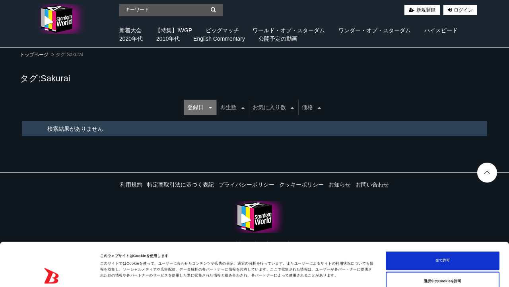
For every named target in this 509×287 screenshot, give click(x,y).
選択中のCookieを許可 (442, 242)
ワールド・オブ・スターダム (289, 30)
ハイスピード (441, 30)
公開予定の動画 (277, 38)
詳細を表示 (306, 274)
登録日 (199, 107)
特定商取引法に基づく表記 (180, 184)
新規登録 (425, 10)
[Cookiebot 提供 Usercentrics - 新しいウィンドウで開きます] (51, 273)
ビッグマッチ (222, 30)
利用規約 (131, 184)
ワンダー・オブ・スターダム (374, 30)
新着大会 (130, 30)
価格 (311, 107)
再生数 (232, 107)
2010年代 (168, 38)
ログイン (463, 10)
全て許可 (442, 221)
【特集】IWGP (173, 30)
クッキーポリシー (301, 184)
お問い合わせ (372, 184)
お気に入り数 (273, 107)
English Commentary (219, 38)
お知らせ (339, 184)
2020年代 (131, 38)
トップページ (34, 54)
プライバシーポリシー (246, 184)
